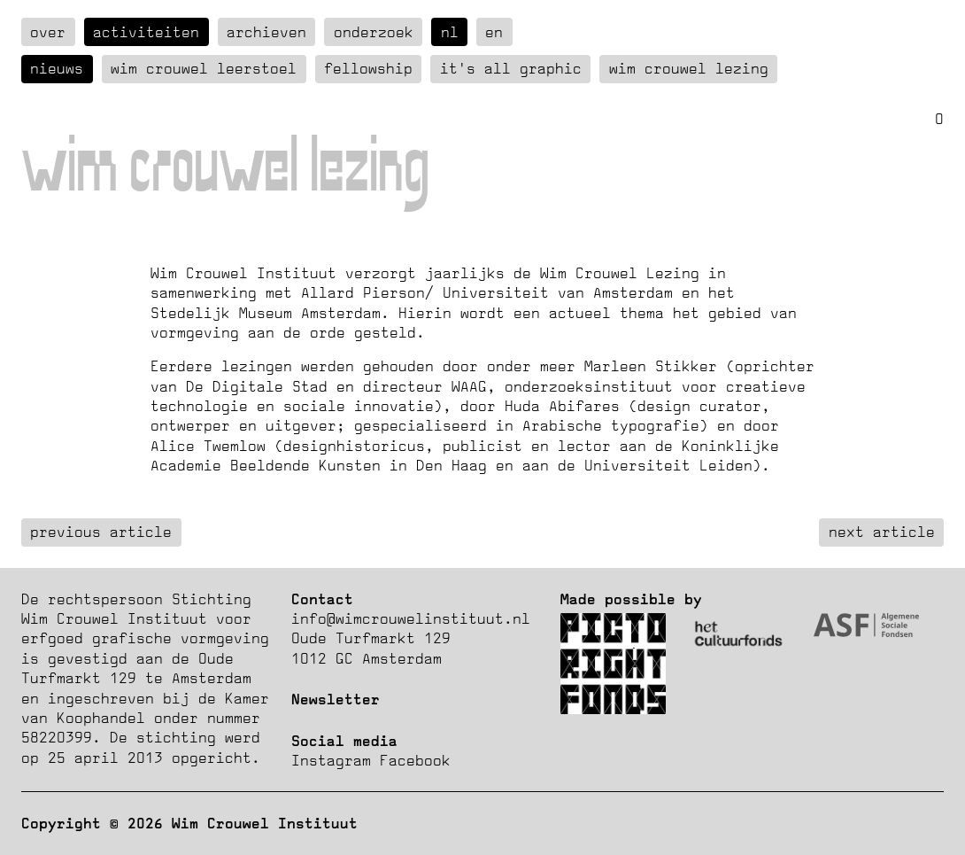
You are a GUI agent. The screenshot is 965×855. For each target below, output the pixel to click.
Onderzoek (373, 32)
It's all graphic (511, 68)
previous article (101, 531)
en (494, 32)
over (48, 32)
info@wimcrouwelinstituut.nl (410, 618)
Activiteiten (146, 32)
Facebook (415, 760)
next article (882, 531)
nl (450, 32)
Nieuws (56, 68)
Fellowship (368, 68)
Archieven (266, 32)
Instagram (331, 760)
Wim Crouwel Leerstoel (204, 68)
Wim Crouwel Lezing (688, 68)
